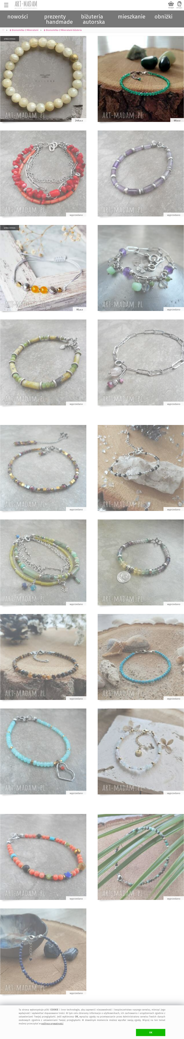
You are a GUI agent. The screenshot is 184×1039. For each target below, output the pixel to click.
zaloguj (179, 8)
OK (150, 1032)
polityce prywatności (52, 1023)
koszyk (171, 8)
